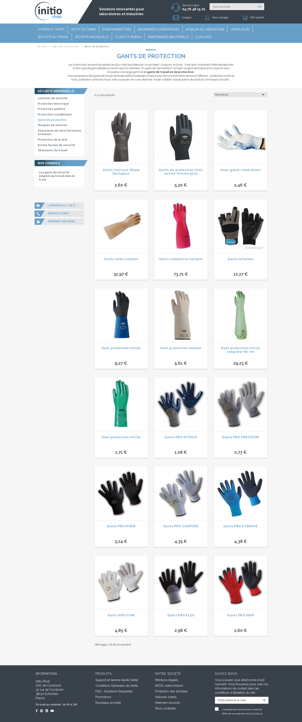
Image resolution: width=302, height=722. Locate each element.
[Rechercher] (232, 6)
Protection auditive (51, 108)
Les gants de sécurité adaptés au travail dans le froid (57, 176)
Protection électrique (53, 103)
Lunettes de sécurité (53, 98)
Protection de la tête (53, 139)
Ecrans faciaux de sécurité (56, 145)
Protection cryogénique (55, 114)
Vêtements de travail (52, 150)
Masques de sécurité (52, 125)
